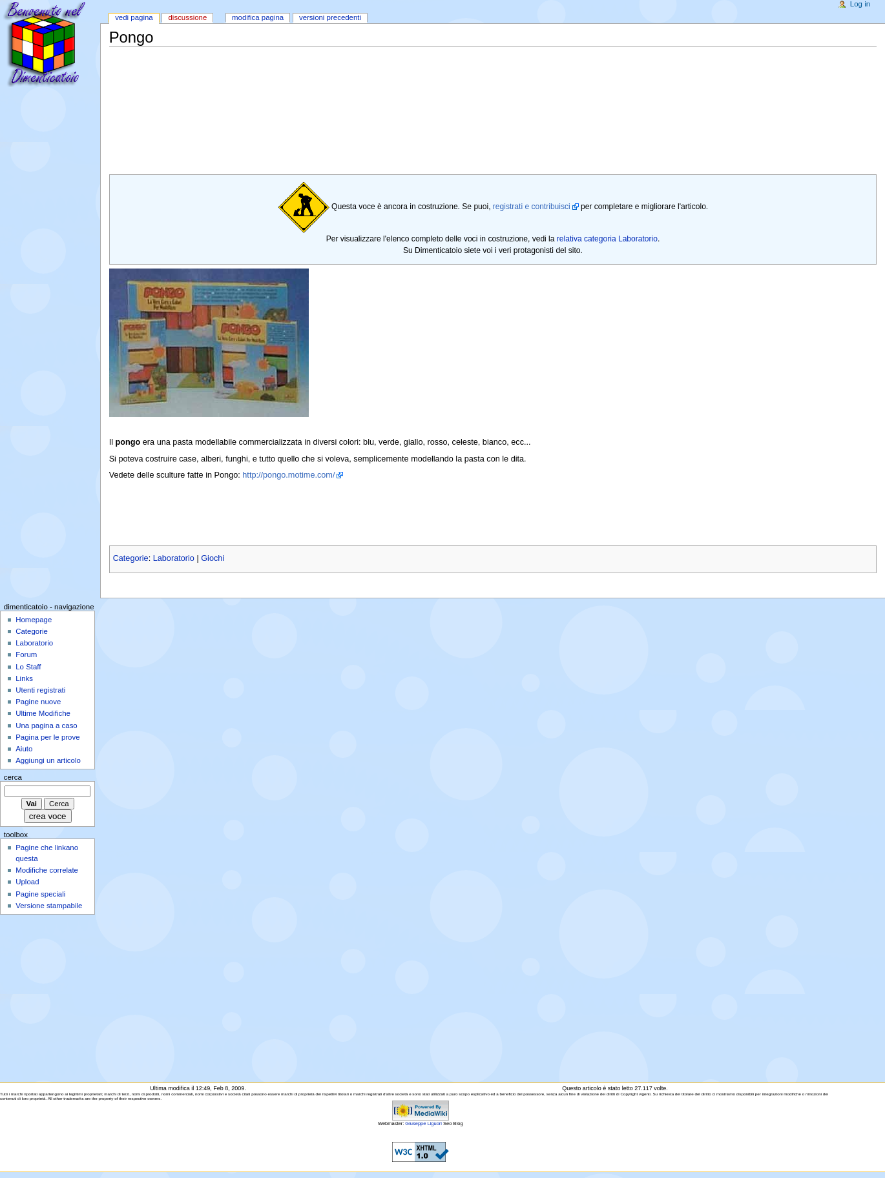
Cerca (13, 777)
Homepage (34, 620)
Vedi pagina (134, 17)
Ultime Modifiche (43, 713)
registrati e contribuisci (531, 206)
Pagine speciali (40, 894)
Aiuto (24, 749)
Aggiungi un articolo (48, 760)
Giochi (212, 558)
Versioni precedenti (330, 17)
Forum (26, 654)
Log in (860, 4)
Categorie (131, 558)
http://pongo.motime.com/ (288, 475)
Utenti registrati (40, 690)
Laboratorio (173, 558)
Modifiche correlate (47, 870)
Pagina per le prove (47, 737)
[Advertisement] (344, 77)
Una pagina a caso (47, 725)
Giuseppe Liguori (423, 1123)
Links (24, 678)
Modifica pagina (258, 17)
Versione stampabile (49, 905)
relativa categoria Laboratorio (607, 238)
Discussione (187, 17)
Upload (27, 882)
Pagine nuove (38, 702)
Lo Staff (28, 667)
